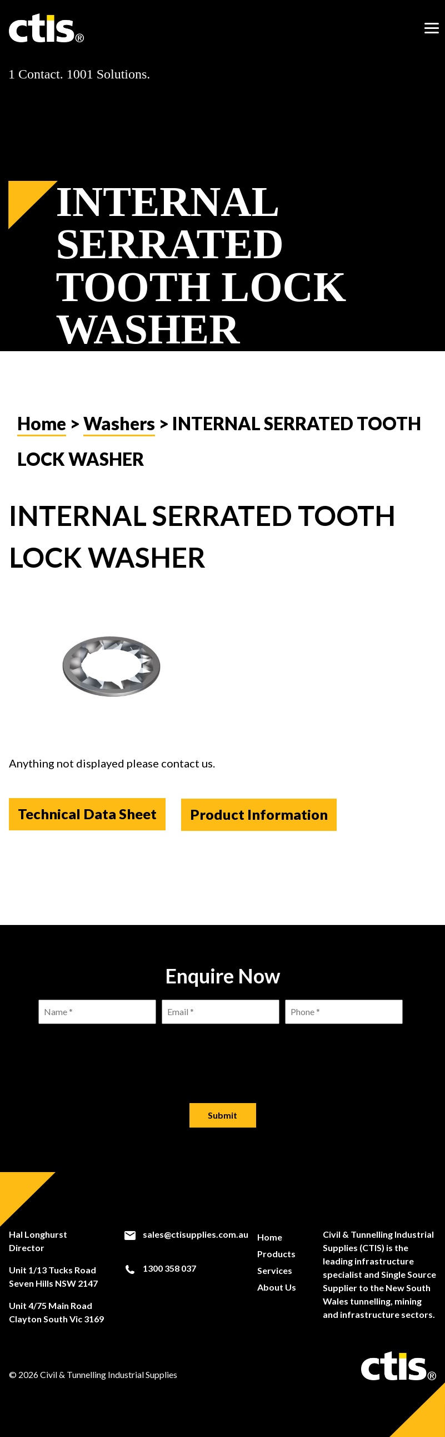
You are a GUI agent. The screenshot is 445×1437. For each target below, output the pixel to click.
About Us (276, 1287)
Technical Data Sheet (87, 827)
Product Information (262, 827)
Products (276, 1253)
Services (274, 1270)
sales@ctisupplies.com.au (185, 1234)
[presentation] (222, 1054)
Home (41, 436)
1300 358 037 (159, 1270)
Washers (119, 436)
